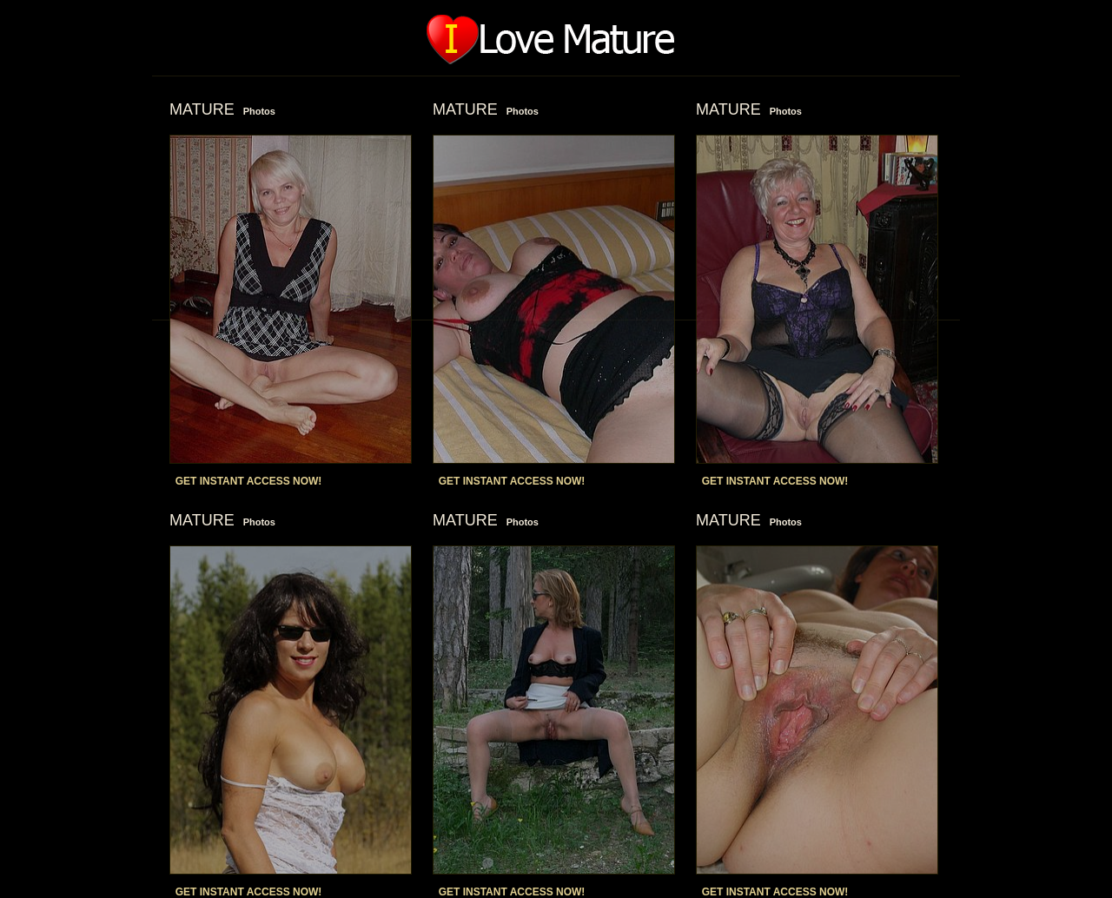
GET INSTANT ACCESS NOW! (248, 481)
